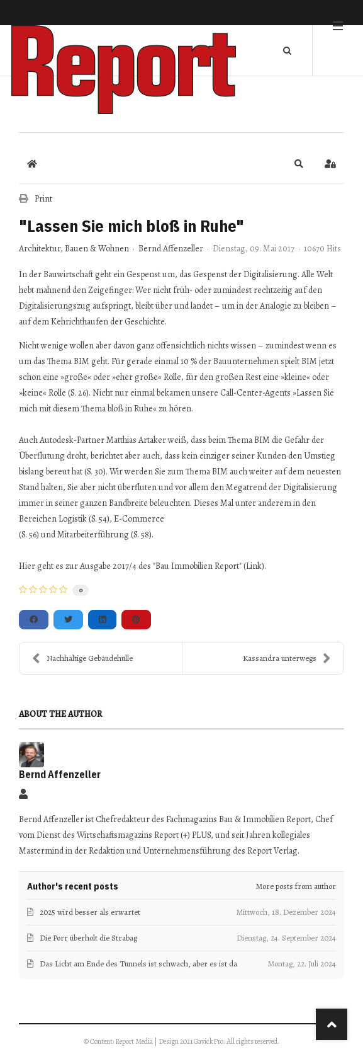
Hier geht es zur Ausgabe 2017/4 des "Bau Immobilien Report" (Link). (142, 566)
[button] (298, 164)
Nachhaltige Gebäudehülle (82, 658)
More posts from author (296, 886)
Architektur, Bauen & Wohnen (74, 249)
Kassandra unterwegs (287, 658)
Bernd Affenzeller (170, 249)
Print (43, 199)
